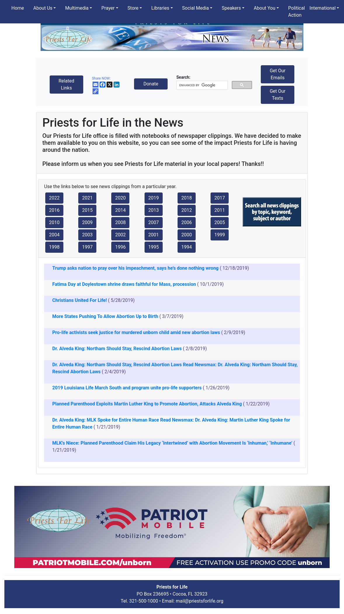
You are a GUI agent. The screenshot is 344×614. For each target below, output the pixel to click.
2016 (54, 210)
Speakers (231, 8)
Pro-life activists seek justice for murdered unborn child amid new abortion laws (136, 332)
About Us (42, 8)
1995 (153, 247)
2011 (219, 210)
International (323, 8)
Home (17, 8)
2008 (120, 222)
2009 (87, 222)
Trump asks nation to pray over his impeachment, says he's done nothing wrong (135, 268)
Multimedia (76, 8)
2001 (153, 235)
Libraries (160, 8)
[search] (201, 85)
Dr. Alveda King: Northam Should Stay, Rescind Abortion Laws (117, 348)
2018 (186, 198)
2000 (186, 235)
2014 (120, 210)
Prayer (107, 8)
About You (264, 8)
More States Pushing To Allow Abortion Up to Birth (105, 316)
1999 (219, 235)
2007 (153, 222)
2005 (219, 222)
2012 (186, 210)
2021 (87, 198)
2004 (54, 235)
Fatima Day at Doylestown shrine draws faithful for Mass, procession (124, 284)
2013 (153, 210)
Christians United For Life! (79, 300)
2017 (219, 198)
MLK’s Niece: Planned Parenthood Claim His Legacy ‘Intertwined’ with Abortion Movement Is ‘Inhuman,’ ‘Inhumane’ (172, 443)
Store (133, 8)
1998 (54, 247)
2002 (120, 235)
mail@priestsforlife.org (199, 601)
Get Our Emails (278, 74)
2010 (54, 222)
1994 (186, 247)
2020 (120, 198)
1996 (120, 247)
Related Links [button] (66, 84)
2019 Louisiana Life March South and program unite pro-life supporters (127, 388)
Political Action (296, 11)
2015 (87, 210)
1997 (87, 247)
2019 (153, 198)
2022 (54, 198)
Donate (150, 84)
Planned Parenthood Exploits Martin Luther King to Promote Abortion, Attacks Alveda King (147, 404)
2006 (186, 222)
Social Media (195, 8)
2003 (87, 235)
